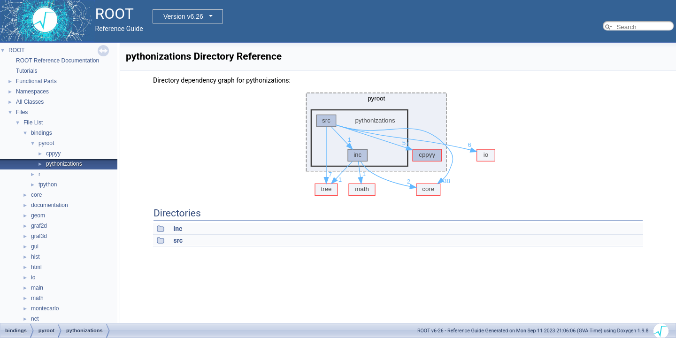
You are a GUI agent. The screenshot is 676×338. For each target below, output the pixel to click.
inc (177, 228)
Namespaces (32, 91)
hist (35, 257)
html (36, 267)
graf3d (39, 236)
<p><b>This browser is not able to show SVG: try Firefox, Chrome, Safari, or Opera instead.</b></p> (398, 141)
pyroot (46, 143)
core (36, 195)
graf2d (39, 226)
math (37, 298)
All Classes (30, 102)
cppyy (53, 153)
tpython (47, 184)
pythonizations (64, 164)
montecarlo (45, 308)
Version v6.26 (183, 16)
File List (33, 122)
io (33, 277)
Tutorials (27, 71)
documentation (49, 205)
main (37, 287)
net (35, 318)
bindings (41, 133)
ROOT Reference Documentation (57, 60)
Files (22, 112)
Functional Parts (36, 81)
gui (34, 246)
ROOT (16, 50)
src (177, 240)
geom (38, 215)
